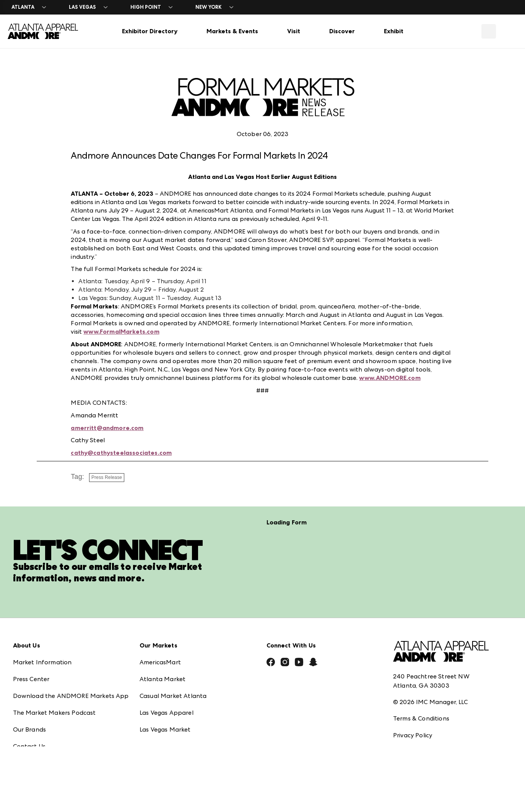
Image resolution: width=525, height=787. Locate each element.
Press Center (31, 658)
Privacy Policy (412, 714)
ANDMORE (155, 742)
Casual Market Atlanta (173, 675)
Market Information (42, 641)
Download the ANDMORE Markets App (71, 675)
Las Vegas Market (165, 708)
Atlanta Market (162, 658)
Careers (24, 742)
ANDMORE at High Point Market (187, 725)
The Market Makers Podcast (54, 692)
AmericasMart (160, 641)
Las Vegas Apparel (166, 692)
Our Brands (29, 708)
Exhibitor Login (34, 759)
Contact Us (29, 725)
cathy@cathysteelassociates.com (121, 452)
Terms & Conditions (421, 697)
